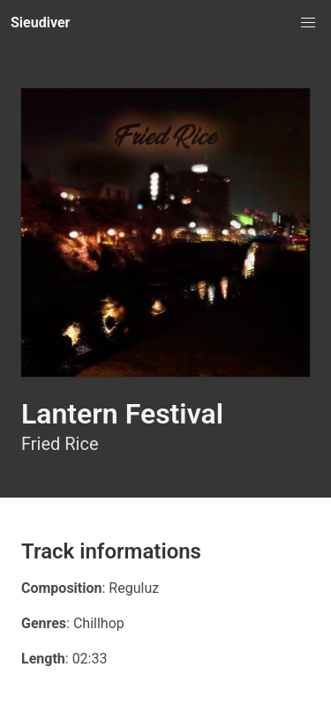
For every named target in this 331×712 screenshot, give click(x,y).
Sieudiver (40, 22)
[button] (308, 23)
